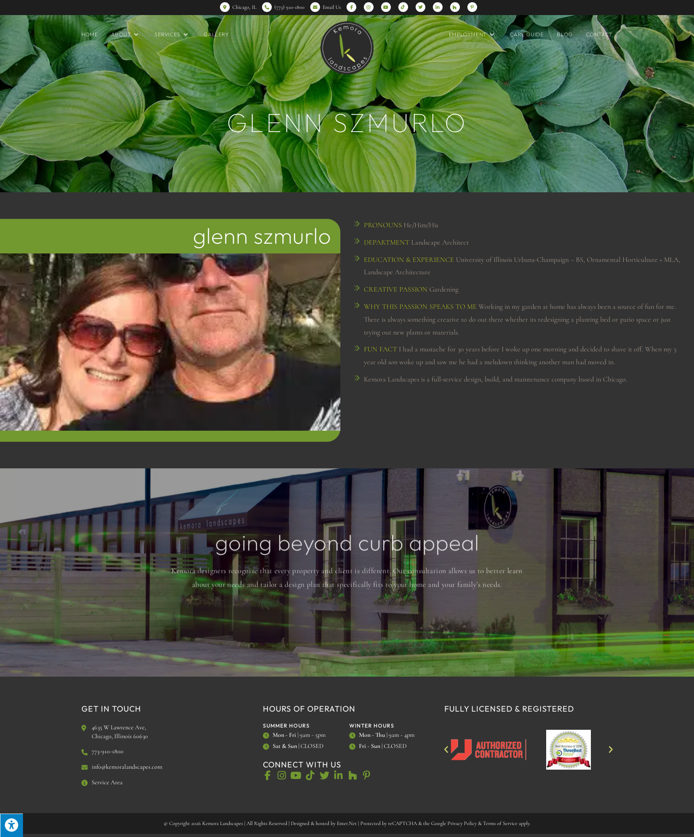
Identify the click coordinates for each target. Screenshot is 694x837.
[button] (446, 749)
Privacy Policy (462, 823)
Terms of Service (500, 823)
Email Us (332, 7)
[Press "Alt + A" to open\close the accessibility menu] (11, 825)
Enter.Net (347, 823)
